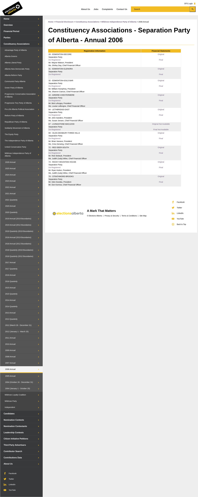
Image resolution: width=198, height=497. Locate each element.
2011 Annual (10, 338)
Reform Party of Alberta (14, 116)
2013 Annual (10, 313)
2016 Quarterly (11, 281)
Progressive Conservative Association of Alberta (20, 95)
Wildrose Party (11, 401)
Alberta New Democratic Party (17, 69)
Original (161, 54)
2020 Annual (10, 206)
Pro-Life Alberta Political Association (19, 109)
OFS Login (190, 3)
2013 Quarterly (11, 319)
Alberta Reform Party (13, 75)
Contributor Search (13, 451)
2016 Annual (10, 275)
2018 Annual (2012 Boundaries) (18, 244)
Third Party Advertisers (15, 445)
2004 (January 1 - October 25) (17, 388)
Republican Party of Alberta (16, 122)
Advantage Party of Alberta (16, 50)
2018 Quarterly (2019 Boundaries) (19, 250)
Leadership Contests (14, 432)
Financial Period (11, 31)
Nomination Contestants (15, 426)
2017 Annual (10, 262)
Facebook (10, 473)
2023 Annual (10, 181)
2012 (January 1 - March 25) (17, 332)
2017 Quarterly (11, 269)
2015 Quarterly (11, 294)
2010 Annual (10, 344)
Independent (10, 407)
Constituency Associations (17, 44)
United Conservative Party (15, 147)
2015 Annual (10, 288)
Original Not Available (161, 124)
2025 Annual (10, 168)
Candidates (9, 414)
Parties (7, 38)
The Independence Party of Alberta (19, 141)
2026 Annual (10, 162)
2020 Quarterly (11, 212)
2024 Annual (10, 175)
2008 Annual (10, 357)
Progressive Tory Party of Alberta (18, 103)
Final (161, 60)
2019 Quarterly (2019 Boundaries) (19, 231)
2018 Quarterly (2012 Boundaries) (19, 256)
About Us (8, 464)
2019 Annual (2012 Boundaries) (18, 225)
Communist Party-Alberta (15, 81)
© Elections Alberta (94, 216)
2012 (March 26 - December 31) (18, 325)
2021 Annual (10, 194)
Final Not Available (161, 130)
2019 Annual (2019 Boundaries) (18, 219)
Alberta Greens (11, 56)
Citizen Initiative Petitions (16, 439)
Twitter (9, 479)
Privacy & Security (112, 216)
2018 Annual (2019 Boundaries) (18, 237)
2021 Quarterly (11, 200)
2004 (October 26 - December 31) (19, 382)
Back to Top (179, 224)
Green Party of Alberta (14, 88)
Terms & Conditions (129, 216)
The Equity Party (11, 134)
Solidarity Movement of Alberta (17, 128)
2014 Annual (10, 300)
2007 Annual (10, 363)
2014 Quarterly (11, 306)
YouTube (10, 490)
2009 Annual (10, 350)
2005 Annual (10, 376)
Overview (8, 25)
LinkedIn (9, 484)
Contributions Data (13, 458)
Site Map (143, 216)
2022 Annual (10, 187)
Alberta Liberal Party (13, 63)
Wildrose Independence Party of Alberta (18, 154)
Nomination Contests (14, 420)
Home (6, 19)
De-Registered (54, 60)
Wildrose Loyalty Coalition (15, 395)
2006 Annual (10, 369)
